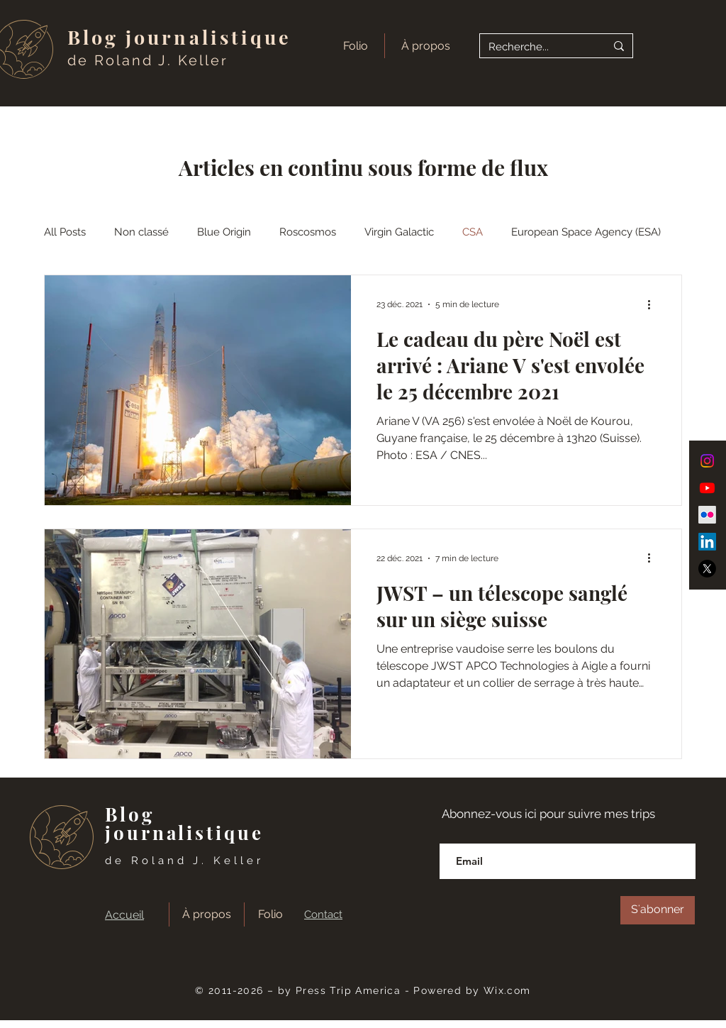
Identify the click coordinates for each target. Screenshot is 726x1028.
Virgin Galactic (399, 232)
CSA (472, 232)
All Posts (65, 232)
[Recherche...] (536, 47)
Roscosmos (307, 232)
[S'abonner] (657, 910)
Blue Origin (224, 232)
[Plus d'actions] (653, 304)
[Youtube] (707, 488)
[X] (707, 568)
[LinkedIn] (707, 542)
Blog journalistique (179, 37)
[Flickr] (707, 515)
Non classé (141, 232)
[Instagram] (707, 461)
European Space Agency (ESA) (586, 232)
